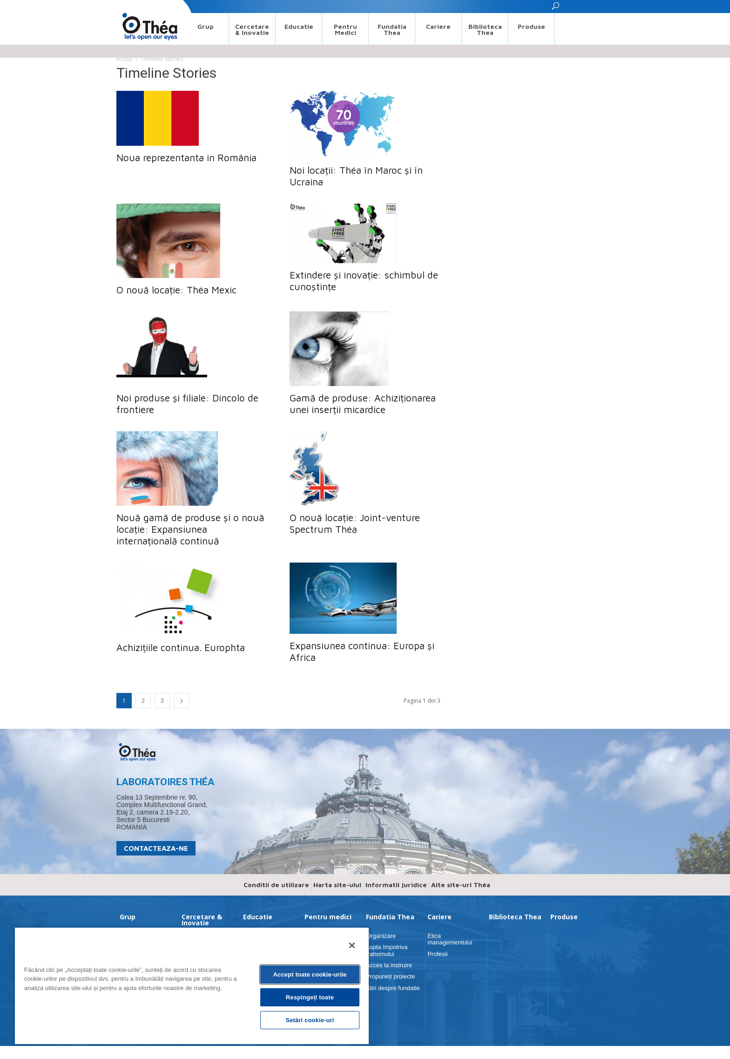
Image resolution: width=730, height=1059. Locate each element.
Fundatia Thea (392, 29)
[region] (192, 985)
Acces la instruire (389, 965)
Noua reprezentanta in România (186, 157)
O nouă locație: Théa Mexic (176, 289)
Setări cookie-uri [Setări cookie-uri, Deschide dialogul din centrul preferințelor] (309, 1020)
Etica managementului (449, 939)
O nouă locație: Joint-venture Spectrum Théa (355, 523)
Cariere (438, 26)
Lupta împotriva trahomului (387, 950)
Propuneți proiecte (390, 976)
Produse (531, 26)
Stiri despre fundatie (393, 987)
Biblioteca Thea (485, 29)
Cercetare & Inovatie (252, 29)
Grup (205, 26)
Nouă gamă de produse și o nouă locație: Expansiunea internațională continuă (190, 529)
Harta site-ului (337, 885)
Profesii (437, 953)
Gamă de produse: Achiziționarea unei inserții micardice (363, 403)
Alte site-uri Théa (460, 885)
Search (125, 6)
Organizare (381, 935)
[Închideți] (352, 945)
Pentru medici (345, 29)
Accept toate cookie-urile (310, 974)
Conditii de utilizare (276, 885)
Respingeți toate (310, 997)
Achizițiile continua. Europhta (180, 647)
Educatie (298, 26)
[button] (556, 8)
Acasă (124, 59)
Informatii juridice (396, 885)
